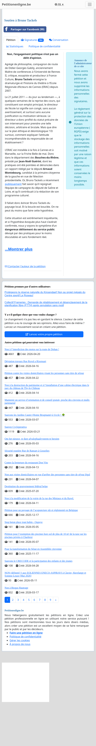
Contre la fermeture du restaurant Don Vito (26, 506)
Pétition (10, 84)
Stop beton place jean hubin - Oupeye (24, 566)
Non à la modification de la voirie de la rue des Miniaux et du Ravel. (39, 542)
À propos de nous (20, 688)
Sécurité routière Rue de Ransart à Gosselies (27, 495)
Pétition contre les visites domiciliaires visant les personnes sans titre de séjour (44, 417)
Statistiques (14, 90)
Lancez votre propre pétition (44, 378)
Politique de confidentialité (44, 90)
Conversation (58, 84)
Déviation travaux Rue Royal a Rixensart (25, 405)
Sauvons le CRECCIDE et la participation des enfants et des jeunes (38, 605)
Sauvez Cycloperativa (16, 471)
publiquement (13, 228)
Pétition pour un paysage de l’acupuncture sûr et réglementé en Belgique (41, 554)
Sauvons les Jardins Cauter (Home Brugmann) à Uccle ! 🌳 (35, 459)
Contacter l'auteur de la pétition (25, 310)
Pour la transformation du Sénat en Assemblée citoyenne (33, 593)
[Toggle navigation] (89, 4)
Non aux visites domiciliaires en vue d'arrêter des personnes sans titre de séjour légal (47, 518)
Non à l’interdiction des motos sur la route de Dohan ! (32, 393)
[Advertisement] (48, 36)
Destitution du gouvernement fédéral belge (26, 530)
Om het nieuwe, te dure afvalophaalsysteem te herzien (32, 483)
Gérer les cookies (20, 684)
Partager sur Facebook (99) (24, 73)
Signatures (32, 84)
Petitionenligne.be (16, 4)
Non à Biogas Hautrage (16, 632)
